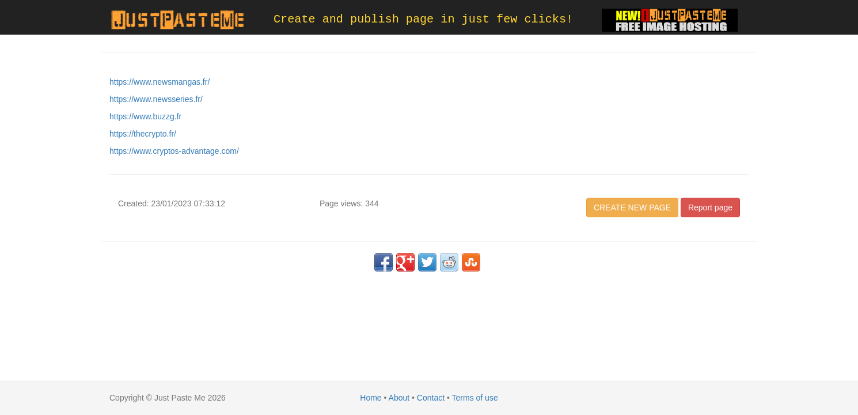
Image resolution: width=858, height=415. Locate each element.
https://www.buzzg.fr (145, 116)
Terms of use (475, 397)
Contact (431, 397)
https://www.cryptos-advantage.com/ (174, 151)
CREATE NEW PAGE (632, 207)
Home (370, 397)
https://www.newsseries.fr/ (156, 99)
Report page (710, 207)
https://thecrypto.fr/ (142, 133)
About (399, 397)
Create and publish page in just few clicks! (423, 19)
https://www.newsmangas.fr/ (159, 81)
